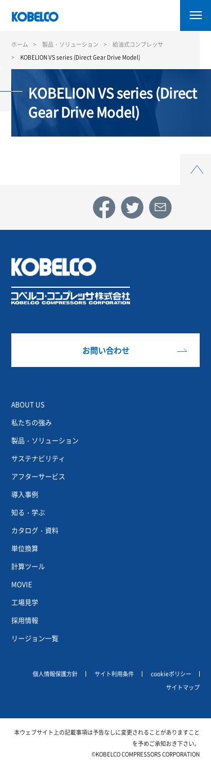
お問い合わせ (105, 350)
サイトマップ (183, 687)
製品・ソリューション (70, 44)
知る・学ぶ (28, 512)
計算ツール (28, 566)
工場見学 (24, 602)
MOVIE (21, 584)
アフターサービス (38, 476)
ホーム (19, 44)
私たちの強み (31, 422)
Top (195, 160)
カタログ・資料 (35, 530)
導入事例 (24, 494)
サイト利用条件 (114, 673)
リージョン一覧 (35, 638)
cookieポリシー (171, 673)
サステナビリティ (38, 458)
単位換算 (24, 548)
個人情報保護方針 (55, 673)
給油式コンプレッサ (138, 44)
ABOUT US (27, 404)
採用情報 (24, 620)
